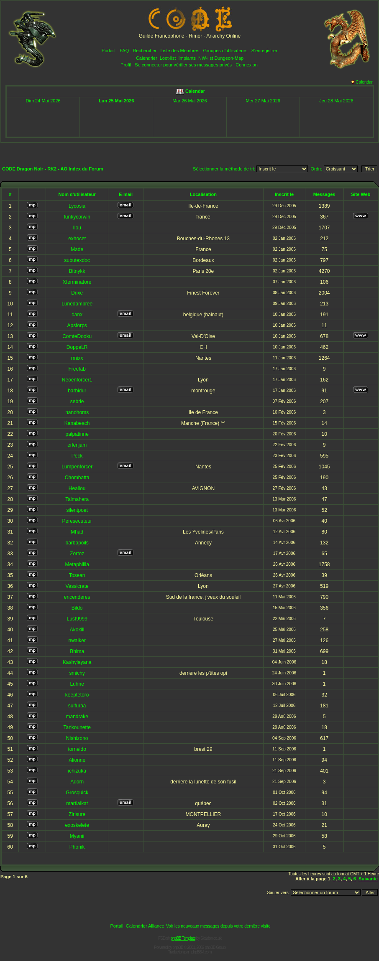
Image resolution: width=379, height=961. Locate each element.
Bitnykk (77, 271)
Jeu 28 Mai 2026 (336, 100)
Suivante (368, 878)
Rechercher (144, 50)
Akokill (77, 630)
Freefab (76, 369)
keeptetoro (77, 695)
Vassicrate (77, 586)
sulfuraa (77, 706)
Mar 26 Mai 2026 (189, 100)
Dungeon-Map (228, 58)
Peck (77, 456)
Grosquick (77, 793)
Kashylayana (77, 662)
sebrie (77, 401)
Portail (108, 50)
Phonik (77, 847)
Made (77, 249)
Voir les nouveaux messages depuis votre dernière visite (218, 926)
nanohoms (77, 412)
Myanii (77, 836)
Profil (125, 64)
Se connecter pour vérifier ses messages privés (183, 64)
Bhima (77, 651)
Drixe (77, 293)
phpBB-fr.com (201, 952)
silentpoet (76, 510)
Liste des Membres (179, 50)
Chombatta (77, 477)
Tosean (77, 575)
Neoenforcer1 (77, 380)
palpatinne (76, 434)
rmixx (77, 358)
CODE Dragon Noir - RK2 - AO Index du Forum (52, 168)
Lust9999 (77, 619)
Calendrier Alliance (145, 925)
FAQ (124, 50)
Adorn (77, 782)
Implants (187, 58)
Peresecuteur (77, 521)
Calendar (362, 82)
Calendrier (146, 58)
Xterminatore (77, 282)
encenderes (77, 597)
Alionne (77, 760)
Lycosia (77, 206)
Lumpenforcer (76, 467)
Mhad (77, 532)
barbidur (77, 391)
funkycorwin (77, 217)
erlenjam (77, 445)
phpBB (178, 947)
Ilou (77, 228)
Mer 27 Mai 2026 (263, 100)
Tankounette (76, 727)
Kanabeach (77, 423)
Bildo (77, 608)
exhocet (77, 239)
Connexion (247, 64)
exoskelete (77, 825)
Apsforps (77, 325)
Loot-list (168, 58)
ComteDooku (77, 336)
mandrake (77, 716)
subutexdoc (77, 260)
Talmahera (77, 499)
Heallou (77, 488)
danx (77, 315)
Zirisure (77, 814)
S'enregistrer (264, 50)
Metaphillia (77, 564)
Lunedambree (76, 304)
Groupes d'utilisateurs (225, 50)
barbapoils (76, 543)
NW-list (205, 58)
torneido (77, 749)
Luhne (77, 684)
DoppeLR (77, 347)
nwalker (76, 640)
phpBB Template (183, 938)
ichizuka (77, 771)
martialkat (77, 803)
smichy (77, 673)
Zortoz (77, 554)
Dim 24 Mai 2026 (43, 100)
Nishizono (77, 738)
